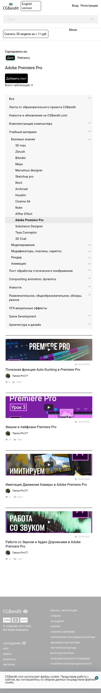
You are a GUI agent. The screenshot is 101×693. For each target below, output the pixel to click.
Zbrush (20, 151)
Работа (7, 654)
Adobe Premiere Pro (29, 220)
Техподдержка (12, 643)
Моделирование (23, 245)
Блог (6, 648)
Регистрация (89, 5)
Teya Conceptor (26, 232)
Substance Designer (29, 226)
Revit (18, 182)
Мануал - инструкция (64, 610)
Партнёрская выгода (64, 648)
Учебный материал (23, 132)
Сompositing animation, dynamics (32, 279)
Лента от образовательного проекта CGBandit (42, 107)
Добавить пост (16, 78)
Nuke (18, 207)
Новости (15, 287)
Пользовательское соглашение (70, 658)
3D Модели (57, 621)
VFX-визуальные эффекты (28, 308)
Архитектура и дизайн (25, 324)
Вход (75, 5)
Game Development (22, 316)
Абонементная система (65, 642)
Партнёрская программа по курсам (73, 637)
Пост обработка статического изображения (41, 271)
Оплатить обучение (63, 632)
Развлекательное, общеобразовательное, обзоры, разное (45, 298)
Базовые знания (23, 139)
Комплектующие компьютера (30, 123)
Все (11, 99)
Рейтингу (23, 57)
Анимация (18, 263)
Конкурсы (9, 659)
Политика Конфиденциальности (71, 664)
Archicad (21, 189)
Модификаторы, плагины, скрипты (36, 251)
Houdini (20, 195)
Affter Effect (23, 214)
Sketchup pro (24, 176)
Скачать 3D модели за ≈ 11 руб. (25, 34)
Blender (20, 158)
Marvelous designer (29, 170)
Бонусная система (62, 653)
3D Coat (20, 238)
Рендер (16, 257)
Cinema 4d (22, 201)
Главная (56, 616)
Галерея (55, 626)
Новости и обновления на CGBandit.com (38, 115)
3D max (20, 145)
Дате (10, 57)
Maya (19, 164)
